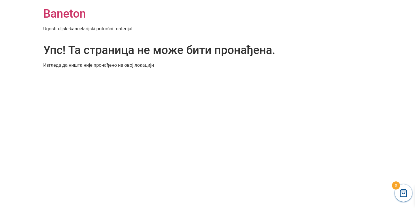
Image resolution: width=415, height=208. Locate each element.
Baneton (64, 14)
